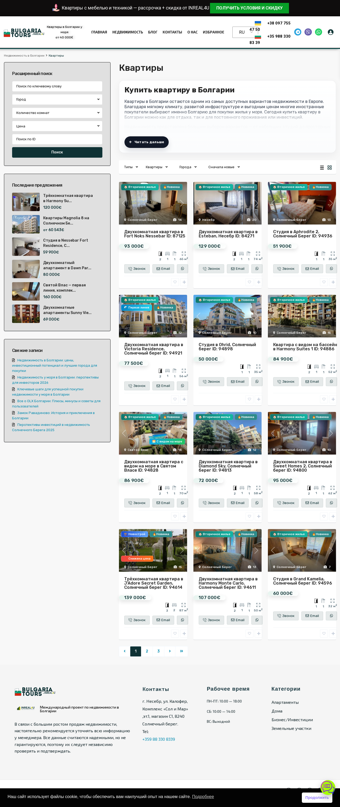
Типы (128, 167)
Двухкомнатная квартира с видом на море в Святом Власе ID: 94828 (153, 466)
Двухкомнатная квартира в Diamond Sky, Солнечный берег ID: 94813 (228, 466)
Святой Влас (138, 450)
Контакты (172, 32)
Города (185, 167)
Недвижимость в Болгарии (24, 55)
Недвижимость (127, 32)
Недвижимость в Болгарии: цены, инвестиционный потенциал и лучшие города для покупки (54, 365)
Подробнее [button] (203, 796)
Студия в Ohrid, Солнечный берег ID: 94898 (227, 346)
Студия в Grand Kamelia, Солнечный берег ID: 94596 (302, 581)
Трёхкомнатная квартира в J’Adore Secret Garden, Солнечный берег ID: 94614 (153, 583)
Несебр (208, 220)
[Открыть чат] (328, 787)
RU (242, 32)
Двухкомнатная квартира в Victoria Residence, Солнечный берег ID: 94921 (153, 349)
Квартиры (154, 167)
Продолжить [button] (317, 797)
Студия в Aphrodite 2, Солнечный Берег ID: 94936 (302, 233)
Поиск (57, 152)
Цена (20, 126)
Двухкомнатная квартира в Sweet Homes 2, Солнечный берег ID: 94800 (302, 466)
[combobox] (57, 99)
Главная (99, 32)
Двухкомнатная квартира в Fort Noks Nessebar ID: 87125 (154, 233)
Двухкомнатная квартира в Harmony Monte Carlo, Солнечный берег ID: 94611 (228, 583)
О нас (192, 32)
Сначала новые (221, 167)
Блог (152, 32)
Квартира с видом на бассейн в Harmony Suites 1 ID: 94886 (305, 346)
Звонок (137, 269)
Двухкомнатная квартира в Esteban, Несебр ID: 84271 (228, 233)
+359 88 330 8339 (158, 738)
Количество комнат (32, 113)
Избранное (213, 32)
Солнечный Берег (142, 220)
